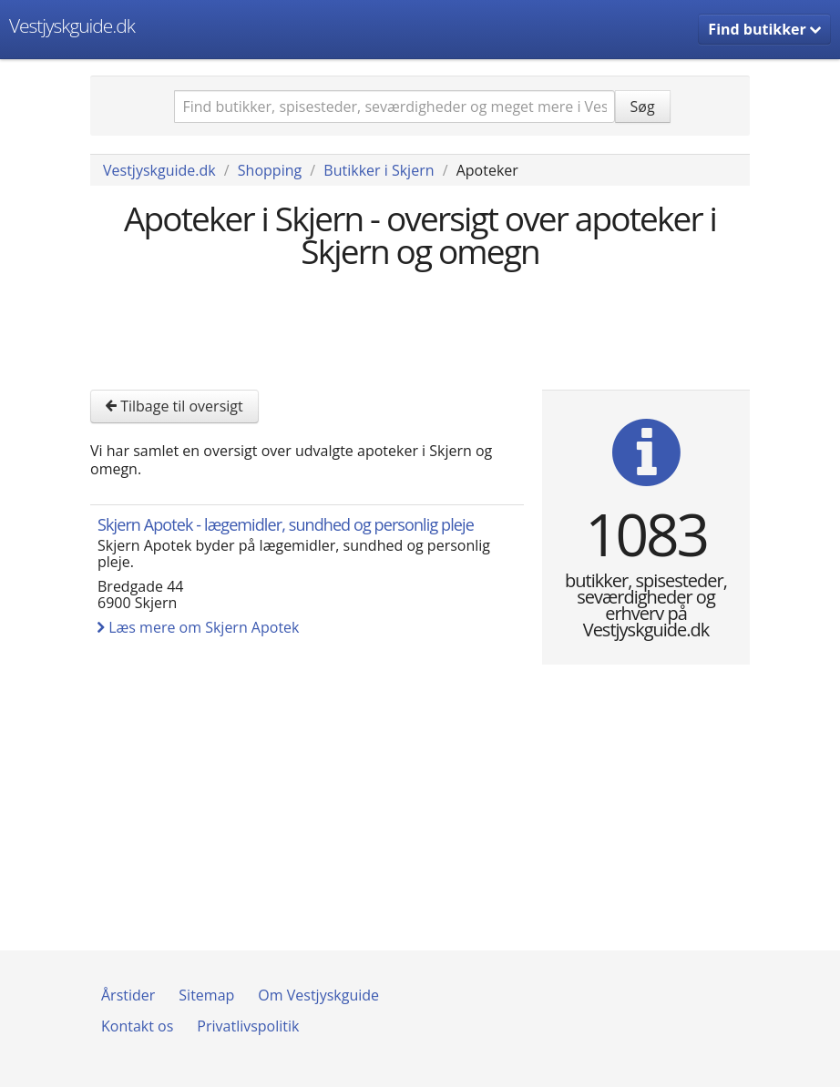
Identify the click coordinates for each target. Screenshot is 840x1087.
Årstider (128, 995)
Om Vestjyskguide (318, 995)
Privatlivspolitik (248, 1026)
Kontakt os (137, 1026)
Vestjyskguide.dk (72, 25)
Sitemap (206, 995)
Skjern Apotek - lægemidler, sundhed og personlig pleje (285, 524)
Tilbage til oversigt (174, 406)
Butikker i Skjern (378, 170)
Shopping (270, 170)
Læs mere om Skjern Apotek (198, 627)
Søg (642, 107)
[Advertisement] (421, 327)
